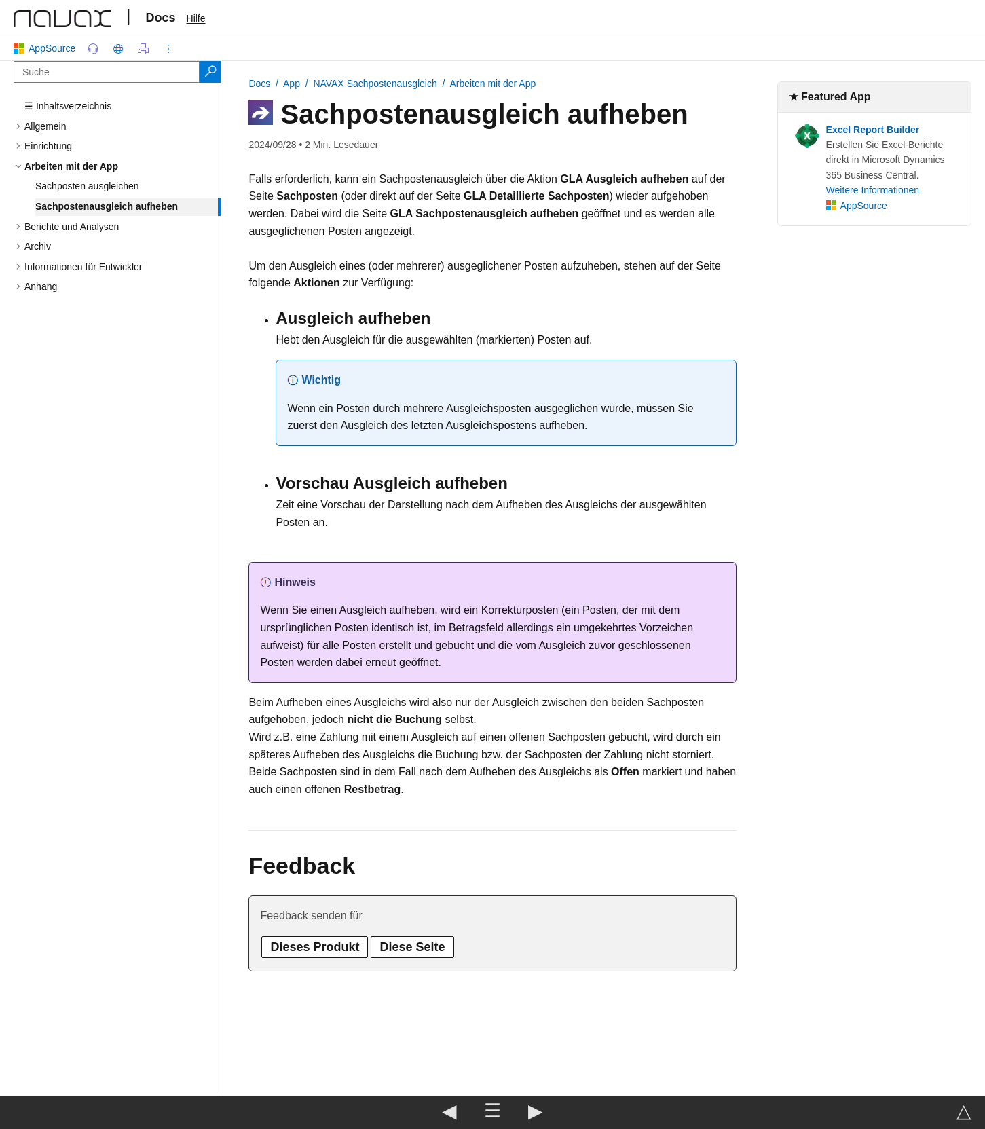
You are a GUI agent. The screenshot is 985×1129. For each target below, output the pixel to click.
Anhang (40, 286)
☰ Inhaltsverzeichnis (67, 105)
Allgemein (45, 126)
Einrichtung (48, 146)
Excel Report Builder (873, 129)
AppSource (47, 48)
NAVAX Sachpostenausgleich (374, 83)
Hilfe (196, 18)
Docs (161, 17)
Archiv (37, 246)
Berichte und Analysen (71, 226)
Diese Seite (412, 947)
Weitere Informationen (872, 190)
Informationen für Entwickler (83, 266)
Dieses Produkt (314, 947)
